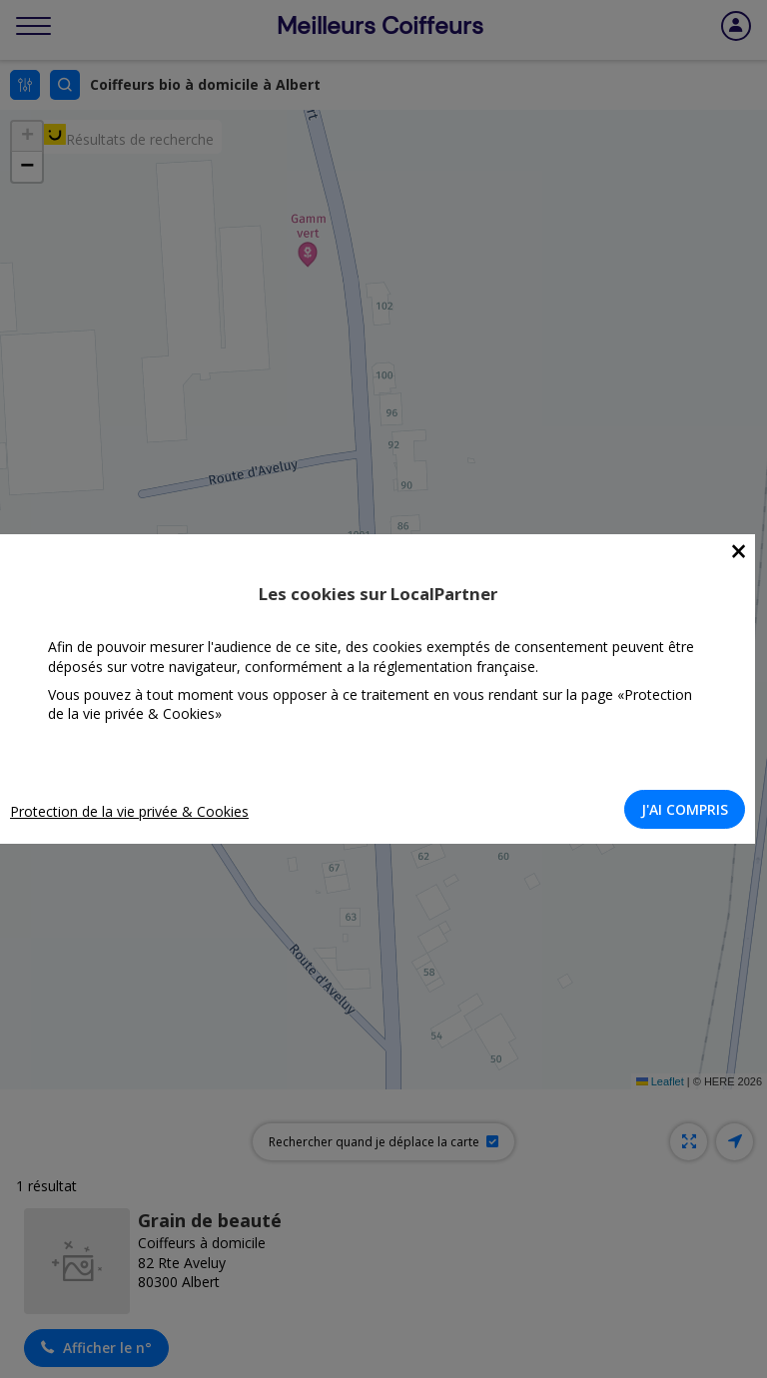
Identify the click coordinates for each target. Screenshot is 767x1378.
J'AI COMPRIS (684, 809)
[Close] (738, 551)
